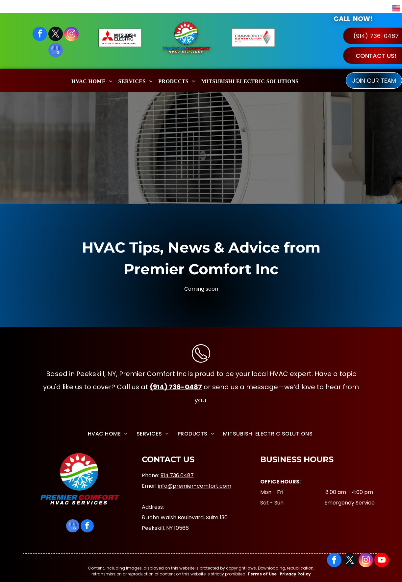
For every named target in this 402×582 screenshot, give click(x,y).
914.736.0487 (177, 475)
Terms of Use (262, 574)
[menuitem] (91, 80)
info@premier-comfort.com (194, 486)
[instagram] (71, 35)
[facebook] (40, 35)
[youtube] (381, 561)
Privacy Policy (295, 574)
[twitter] (55, 35)
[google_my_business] (55, 51)
